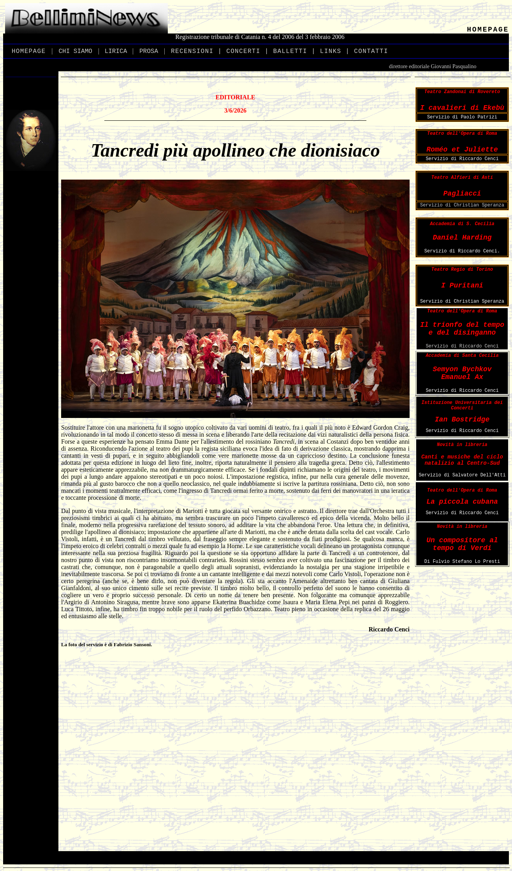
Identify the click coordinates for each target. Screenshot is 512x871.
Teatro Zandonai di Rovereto (462, 92)
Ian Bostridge (462, 419)
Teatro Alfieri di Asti (462, 177)
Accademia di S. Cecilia (462, 224)
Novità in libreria (462, 445)
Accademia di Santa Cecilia (462, 355)
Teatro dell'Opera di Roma (462, 133)
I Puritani (462, 285)
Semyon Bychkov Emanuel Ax (462, 373)
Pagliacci (462, 193)
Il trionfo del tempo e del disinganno (462, 329)
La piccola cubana (462, 502)
